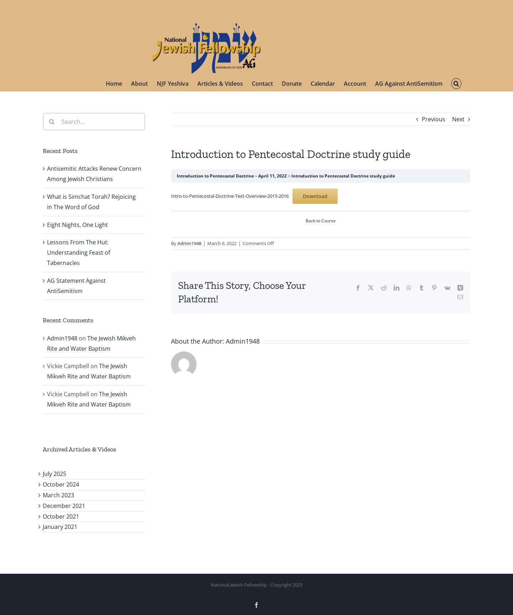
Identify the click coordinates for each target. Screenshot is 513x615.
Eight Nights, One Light (77, 225)
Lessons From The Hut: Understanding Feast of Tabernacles (78, 252)
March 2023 (58, 495)
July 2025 (54, 474)
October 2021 (61, 516)
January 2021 (60, 527)
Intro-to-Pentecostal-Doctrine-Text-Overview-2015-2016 (230, 196)
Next (458, 119)
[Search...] (94, 122)
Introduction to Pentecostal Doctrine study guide (343, 176)
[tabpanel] (320, 196)
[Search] (52, 122)
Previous (433, 119)
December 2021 (64, 506)
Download (315, 196)
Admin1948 (189, 243)
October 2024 (61, 484)
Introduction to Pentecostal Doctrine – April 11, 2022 (232, 176)
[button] (456, 83)
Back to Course (321, 221)
